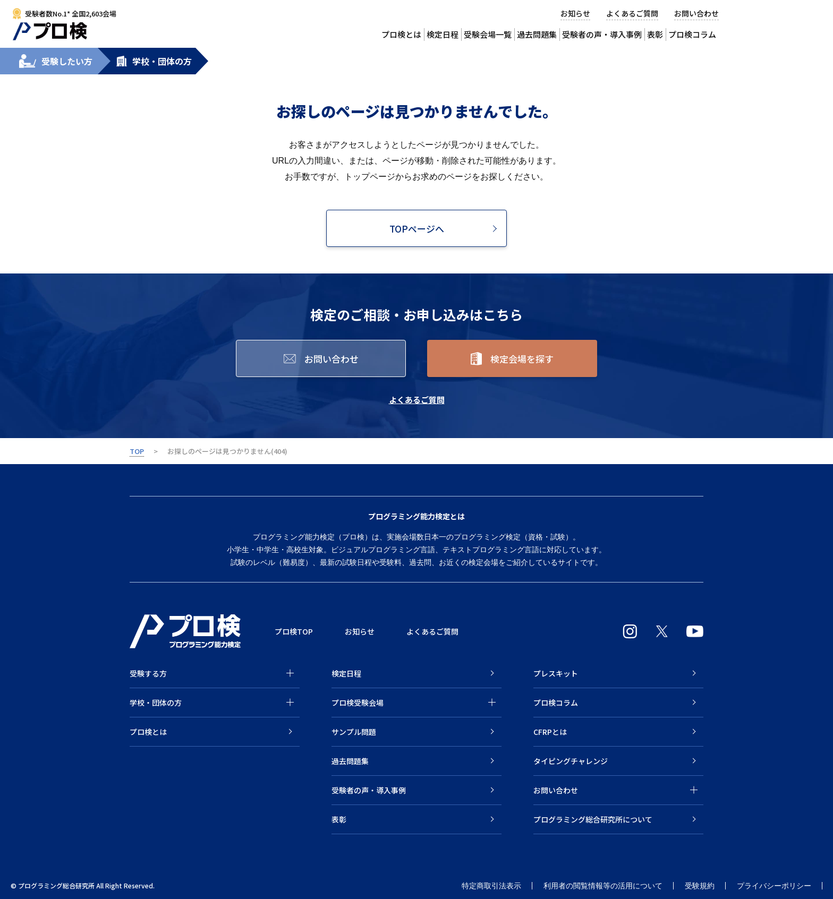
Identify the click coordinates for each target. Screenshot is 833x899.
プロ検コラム (555, 702)
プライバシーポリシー (774, 885)
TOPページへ (416, 228)
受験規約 (700, 885)
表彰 (655, 34)
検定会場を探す (522, 358)
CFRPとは (550, 731)
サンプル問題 (354, 731)
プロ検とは (148, 731)
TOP (137, 451)
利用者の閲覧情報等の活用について (602, 885)
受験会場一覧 (488, 34)
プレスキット (555, 673)
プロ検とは (401, 34)
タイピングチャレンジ (570, 761)
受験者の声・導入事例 (602, 34)
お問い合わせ (696, 13)
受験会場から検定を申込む (791, 21)
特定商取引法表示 (491, 885)
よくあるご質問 (632, 13)
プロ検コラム (692, 34)
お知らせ (575, 13)
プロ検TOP (294, 631)
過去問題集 (537, 34)
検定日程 (442, 34)
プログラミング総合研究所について (592, 819)
